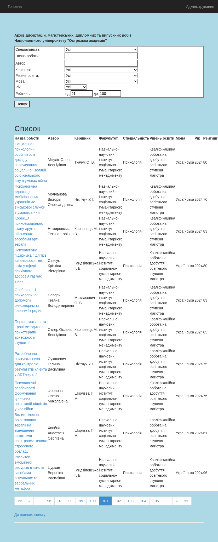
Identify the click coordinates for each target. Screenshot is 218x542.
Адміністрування (200, 6)
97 (60, 501)
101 (105, 501)
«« (20, 501)
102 (118, 501)
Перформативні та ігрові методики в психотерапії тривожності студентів (30, 332)
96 (49, 501)
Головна (15, 6)
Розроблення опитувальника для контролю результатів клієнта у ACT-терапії (31, 364)
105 (156, 501)
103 (131, 501)
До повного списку (29, 514)
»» (186, 501)
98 (70, 501)
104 (143, 501)
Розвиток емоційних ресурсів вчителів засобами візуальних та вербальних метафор (29, 473)
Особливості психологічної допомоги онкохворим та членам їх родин (28, 300)
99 (81, 501)
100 (93, 501)
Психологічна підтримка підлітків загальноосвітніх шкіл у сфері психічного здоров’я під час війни (31, 266)
